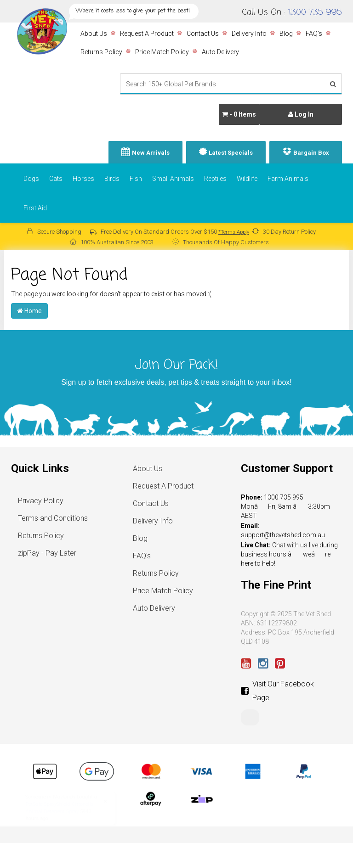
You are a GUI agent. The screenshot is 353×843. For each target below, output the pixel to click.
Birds (112, 178)
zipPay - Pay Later (47, 553)
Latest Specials (231, 152)
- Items (239, 114)
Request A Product (147, 33)
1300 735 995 (315, 12)
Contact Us (203, 33)
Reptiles (215, 178)
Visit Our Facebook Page (277, 691)
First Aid (35, 208)
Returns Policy (101, 52)
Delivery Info (249, 33)
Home (29, 311)
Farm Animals (288, 178)
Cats (56, 178)
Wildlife (247, 178)
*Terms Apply (233, 232)
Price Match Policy (162, 52)
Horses (83, 178)
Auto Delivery (220, 52)
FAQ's (314, 33)
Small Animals (173, 178)
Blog (286, 33)
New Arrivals (151, 152)
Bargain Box (311, 152)
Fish (136, 178)
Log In (300, 114)
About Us (93, 33)
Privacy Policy (40, 500)
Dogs (31, 178)
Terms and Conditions (53, 518)
